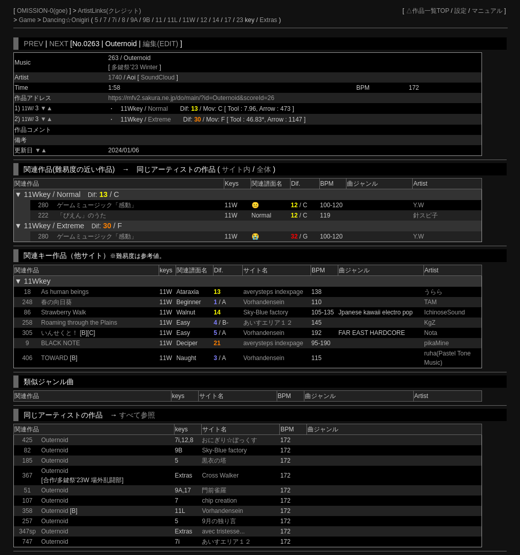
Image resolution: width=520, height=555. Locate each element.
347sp (27, 531)
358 (27, 510)
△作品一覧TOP (427, 10)
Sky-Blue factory (265, 312)
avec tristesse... (223, 531)
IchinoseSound (444, 312)
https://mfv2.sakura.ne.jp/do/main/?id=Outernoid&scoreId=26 (191, 98)
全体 (264, 169)
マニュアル (487, 10)
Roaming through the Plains (79, 322)
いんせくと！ (59, 332)
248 (27, 302)
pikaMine (436, 343)
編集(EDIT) (160, 43)
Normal (158, 108)
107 (27, 500)
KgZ (429, 322)
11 (159, 20)
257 (27, 521)
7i (114, 20)
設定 (460, 10)
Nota (430, 332)
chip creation (219, 500)
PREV (33, 43)
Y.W (418, 205)
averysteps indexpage (273, 291)
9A (134, 20)
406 (27, 358)
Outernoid (54, 440)
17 (227, 20)
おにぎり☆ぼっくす (229, 440)
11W (189, 20)
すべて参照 (137, 415)
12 (203, 20)
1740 (115, 77)
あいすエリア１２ (268, 322)
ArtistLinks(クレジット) (109, 10)
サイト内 (236, 169)
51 (27, 490)
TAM (430, 302)
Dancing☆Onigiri (67, 20)
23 (239, 20)
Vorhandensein (263, 302)
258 (27, 322)
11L (172, 20)
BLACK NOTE (60, 343)
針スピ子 (425, 215)
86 (27, 312)
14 (216, 20)
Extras (268, 20)
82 (27, 450)
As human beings (65, 291)
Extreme (159, 119)
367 (27, 475)
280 (43, 205)
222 (43, 215)
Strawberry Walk (63, 312)
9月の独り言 (219, 521)
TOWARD (54, 358)
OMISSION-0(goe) (43, 10)
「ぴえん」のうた (81, 215)
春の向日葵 (56, 302)
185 (27, 460)
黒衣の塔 (214, 460)
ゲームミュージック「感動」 (97, 205)
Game (28, 20)
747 (27, 541)
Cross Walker (220, 475)
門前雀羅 (214, 490)
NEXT (58, 43)
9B (146, 20)
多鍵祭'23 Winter (134, 67)
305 (27, 332)
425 (27, 440)
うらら (433, 291)
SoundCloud (158, 77)
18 (27, 291)
